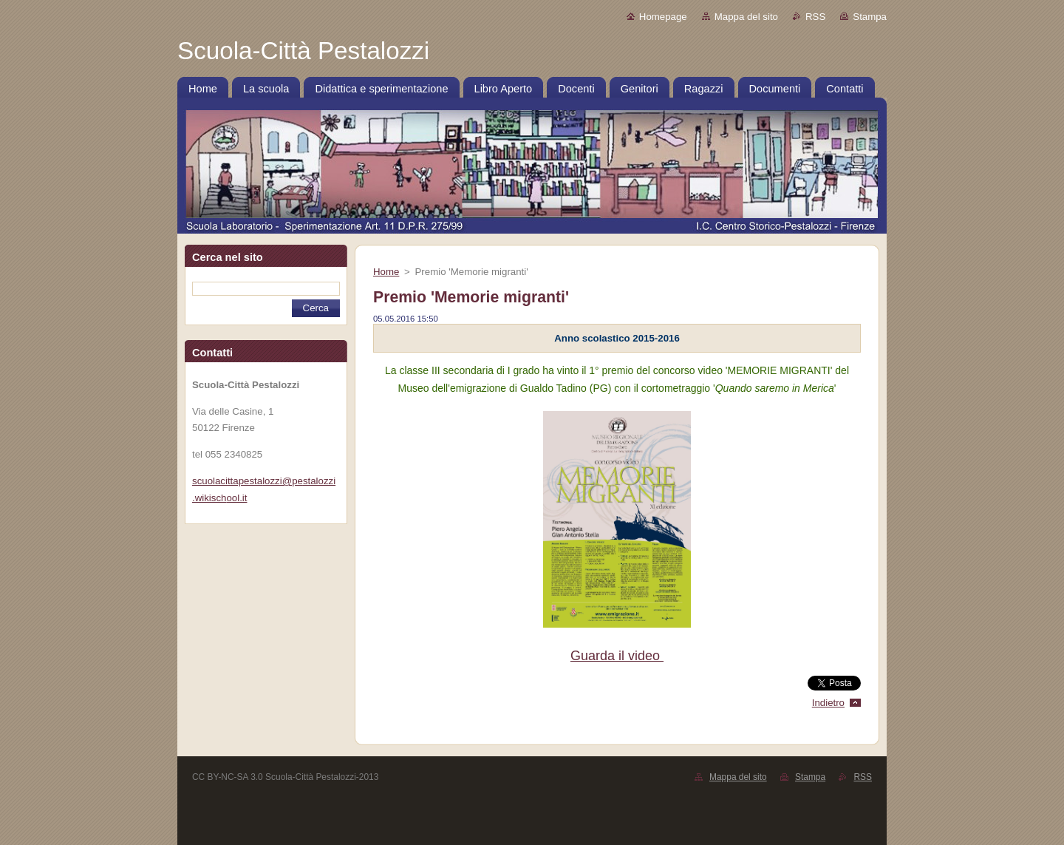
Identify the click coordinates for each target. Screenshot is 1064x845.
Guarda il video (617, 655)
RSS (815, 16)
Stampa (870, 16)
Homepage (663, 16)
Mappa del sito (746, 16)
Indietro (828, 702)
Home (386, 271)
